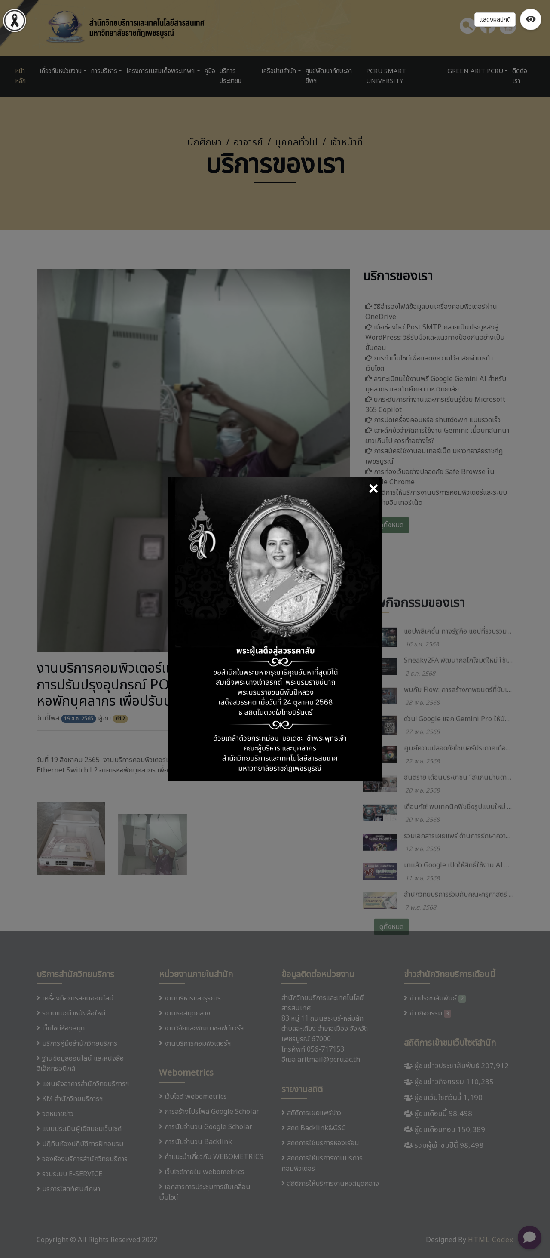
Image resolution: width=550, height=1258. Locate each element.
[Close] (373, 489)
